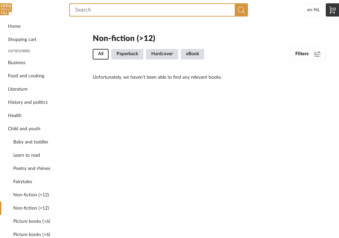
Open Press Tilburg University (6, 10)
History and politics (28, 102)
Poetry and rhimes (31, 168)
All (100, 54)
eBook (192, 54)
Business (16, 62)
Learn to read (26, 155)
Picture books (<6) (31, 221)
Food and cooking (26, 76)
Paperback (127, 54)
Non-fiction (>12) (31, 208)
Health (15, 115)
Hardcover (162, 54)
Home (14, 26)
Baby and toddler (30, 142)
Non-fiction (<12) (31, 195)
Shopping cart (22, 39)
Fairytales (22, 181)
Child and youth (24, 129)
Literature (17, 89)
